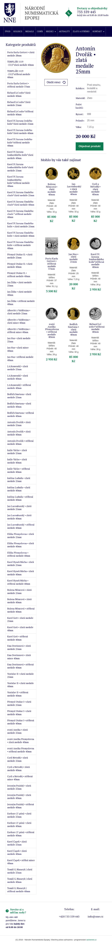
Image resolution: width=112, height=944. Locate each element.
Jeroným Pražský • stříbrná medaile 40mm (20, 806)
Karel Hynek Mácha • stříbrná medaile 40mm (18, 582)
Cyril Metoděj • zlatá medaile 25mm (17, 759)
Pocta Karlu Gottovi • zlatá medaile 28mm (20, 54)
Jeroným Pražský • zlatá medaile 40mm (19, 796)
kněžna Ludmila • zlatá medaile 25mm (18, 480)
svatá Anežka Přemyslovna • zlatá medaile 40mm (20, 741)
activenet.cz (91, 940)
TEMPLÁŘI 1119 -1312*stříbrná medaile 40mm (18, 74)
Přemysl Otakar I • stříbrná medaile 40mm (20, 722)
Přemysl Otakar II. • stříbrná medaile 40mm (18, 274)
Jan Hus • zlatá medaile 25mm (18, 340)
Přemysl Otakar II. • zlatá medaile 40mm (19, 265)
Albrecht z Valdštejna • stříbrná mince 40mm (18, 331)
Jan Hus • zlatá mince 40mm (18, 349)
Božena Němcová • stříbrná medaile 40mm (21, 610)
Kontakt (98, 31)
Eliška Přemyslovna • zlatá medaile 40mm (20, 545)
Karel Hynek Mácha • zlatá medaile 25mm (20, 564)
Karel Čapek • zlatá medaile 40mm (17, 852)
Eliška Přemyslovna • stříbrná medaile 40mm (18, 554)
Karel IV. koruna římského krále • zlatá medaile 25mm (20, 225)
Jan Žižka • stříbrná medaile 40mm (21, 303)
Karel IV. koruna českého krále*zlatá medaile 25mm (20, 122)
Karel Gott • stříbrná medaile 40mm (17, 638)
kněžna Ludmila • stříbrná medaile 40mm (20, 498)
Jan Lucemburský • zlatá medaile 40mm (19, 517)
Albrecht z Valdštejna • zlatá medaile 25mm (18, 312)
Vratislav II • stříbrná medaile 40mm (17, 694)
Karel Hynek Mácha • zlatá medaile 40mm (20, 573)
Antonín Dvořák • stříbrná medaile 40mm (20, 442)
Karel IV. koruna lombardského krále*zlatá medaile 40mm (20, 155)
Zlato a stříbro (81, 31)
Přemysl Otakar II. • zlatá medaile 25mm (19, 256)
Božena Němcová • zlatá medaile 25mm (19, 591)
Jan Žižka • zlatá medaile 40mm (19, 293)
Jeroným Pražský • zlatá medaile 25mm (19, 787)
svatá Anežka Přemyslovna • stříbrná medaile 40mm (20, 750)
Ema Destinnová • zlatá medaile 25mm (19, 647)
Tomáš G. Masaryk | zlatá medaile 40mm (19, 880)
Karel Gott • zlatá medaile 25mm (20, 619)
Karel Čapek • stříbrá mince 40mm (21, 862)
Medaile (29, 31)
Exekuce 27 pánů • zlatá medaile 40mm (19, 824)
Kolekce (17, 31)
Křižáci (51, 31)
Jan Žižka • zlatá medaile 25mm (19, 284)
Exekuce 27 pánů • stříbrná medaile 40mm (20, 834)
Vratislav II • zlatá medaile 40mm (20, 685)
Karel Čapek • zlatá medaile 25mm (17, 843)
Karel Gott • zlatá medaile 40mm (20, 629)
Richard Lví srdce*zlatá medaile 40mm (18, 94)
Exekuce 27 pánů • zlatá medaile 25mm (19, 815)
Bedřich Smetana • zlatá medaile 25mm (19, 396)
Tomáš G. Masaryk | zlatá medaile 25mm (19, 871)
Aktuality (64, 31)
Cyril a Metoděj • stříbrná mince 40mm (20, 778)
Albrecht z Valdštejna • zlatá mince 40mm (18, 321)
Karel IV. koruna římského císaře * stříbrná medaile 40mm (20, 214)
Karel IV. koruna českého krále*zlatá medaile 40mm (20, 132)
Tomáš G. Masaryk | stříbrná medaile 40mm (18, 890)
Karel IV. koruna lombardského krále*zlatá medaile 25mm (20, 167)
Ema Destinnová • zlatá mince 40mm (19, 657)
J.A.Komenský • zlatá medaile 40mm (17, 377)
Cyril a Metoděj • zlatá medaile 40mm (18, 768)
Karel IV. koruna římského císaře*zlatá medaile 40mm (20, 203)
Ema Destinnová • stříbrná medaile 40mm (20, 666)
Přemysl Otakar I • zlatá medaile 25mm (19, 703)
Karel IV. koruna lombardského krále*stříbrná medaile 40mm (18, 181)
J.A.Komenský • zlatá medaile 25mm (17, 368)
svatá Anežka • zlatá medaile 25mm (17, 731)
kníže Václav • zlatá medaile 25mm (17, 452)
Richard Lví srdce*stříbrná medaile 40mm (20, 113)
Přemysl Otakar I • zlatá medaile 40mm (19, 713)
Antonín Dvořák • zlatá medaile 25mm (19, 424)
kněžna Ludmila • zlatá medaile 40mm (18, 489)
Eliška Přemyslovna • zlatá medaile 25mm (20, 535)
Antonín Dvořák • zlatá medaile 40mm (19, 433)
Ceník (40, 31)
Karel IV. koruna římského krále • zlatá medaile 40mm (20, 234)
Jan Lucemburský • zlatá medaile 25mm (19, 508)
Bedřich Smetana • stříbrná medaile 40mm (20, 414)
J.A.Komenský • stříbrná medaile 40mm (19, 386)
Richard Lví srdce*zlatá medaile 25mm (18, 104)
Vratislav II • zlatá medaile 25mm (20, 675)
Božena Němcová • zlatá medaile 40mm (19, 601)
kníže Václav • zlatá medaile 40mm (17, 461)
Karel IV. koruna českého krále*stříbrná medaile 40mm (19, 142)
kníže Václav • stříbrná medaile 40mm (18, 470)
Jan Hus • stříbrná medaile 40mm (20, 358)
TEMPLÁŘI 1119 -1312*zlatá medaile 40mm (20, 63)
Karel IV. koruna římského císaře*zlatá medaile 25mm (20, 194)
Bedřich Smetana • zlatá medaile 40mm (19, 405)
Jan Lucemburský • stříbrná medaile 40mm (20, 526)
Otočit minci (53, 82)
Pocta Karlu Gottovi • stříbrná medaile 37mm (18, 85)
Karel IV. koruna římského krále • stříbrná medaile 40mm (20, 245)
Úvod (7, 31)
